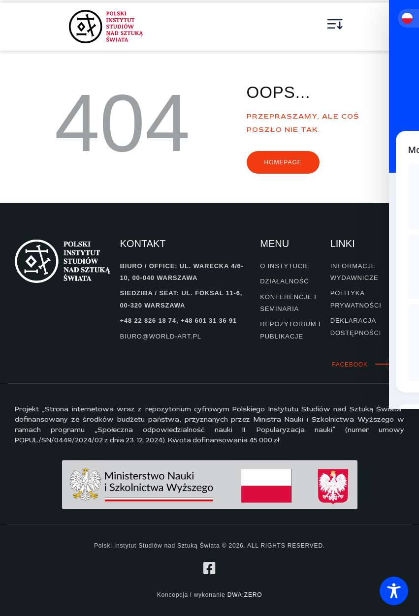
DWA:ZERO (244, 594)
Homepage (283, 162)
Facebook (349, 364)
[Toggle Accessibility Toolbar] (394, 591)
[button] (335, 26)
